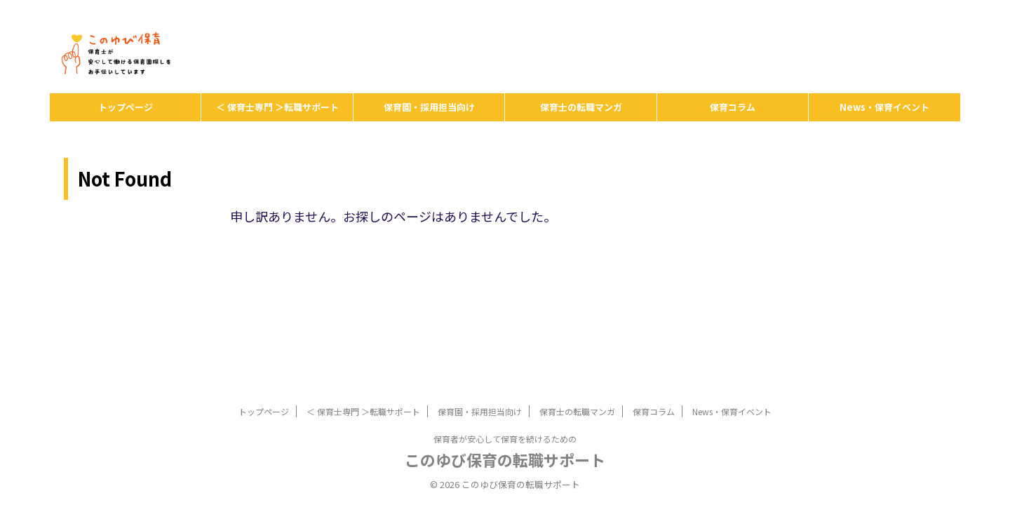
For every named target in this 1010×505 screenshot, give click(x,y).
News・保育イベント (884, 107)
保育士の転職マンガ (581, 107)
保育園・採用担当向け (429, 107)
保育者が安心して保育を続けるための (505, 439)
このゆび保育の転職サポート (505, 459)
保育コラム (732, 107)
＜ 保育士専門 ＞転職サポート (277, 107)
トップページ (125, 107)
